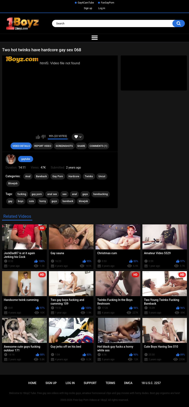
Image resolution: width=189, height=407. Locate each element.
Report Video (42, 146)
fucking (21, 194)
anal (74, 194)
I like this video (38, 137)
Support (90, 383)
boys (20, 201)
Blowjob (13, 183)
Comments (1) (98, 146)
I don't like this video (43, 137)
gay (10, 201)
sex (64, 194)
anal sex (52, 194)
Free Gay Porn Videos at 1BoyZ (90, 400)
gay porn (37, 194)
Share (81, 146)
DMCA (128, 383)
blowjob (83, 201)
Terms (110, 383)
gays (85, 194)
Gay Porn (57, 176)
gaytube (25, 159)
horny (43, 201)
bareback (68, 201)
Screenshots (64, 146)
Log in (101, 8)
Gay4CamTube (86, 2)
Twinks (89, 176)
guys (54, 201)
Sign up (88, 8)
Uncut (101, 176)
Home (32, 383)
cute (31, 201)
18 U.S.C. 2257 (151, 383)
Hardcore (74, 176)
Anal (27, 176)
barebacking (100, 194)
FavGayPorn (107, 2)
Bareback (41, 176)
